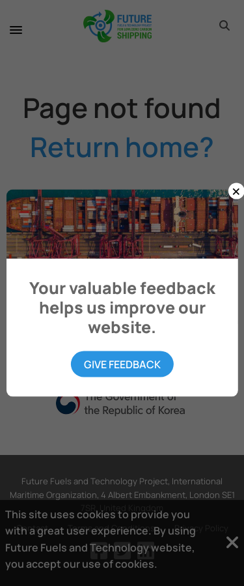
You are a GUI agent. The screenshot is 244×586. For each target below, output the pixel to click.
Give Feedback (122, 364)
